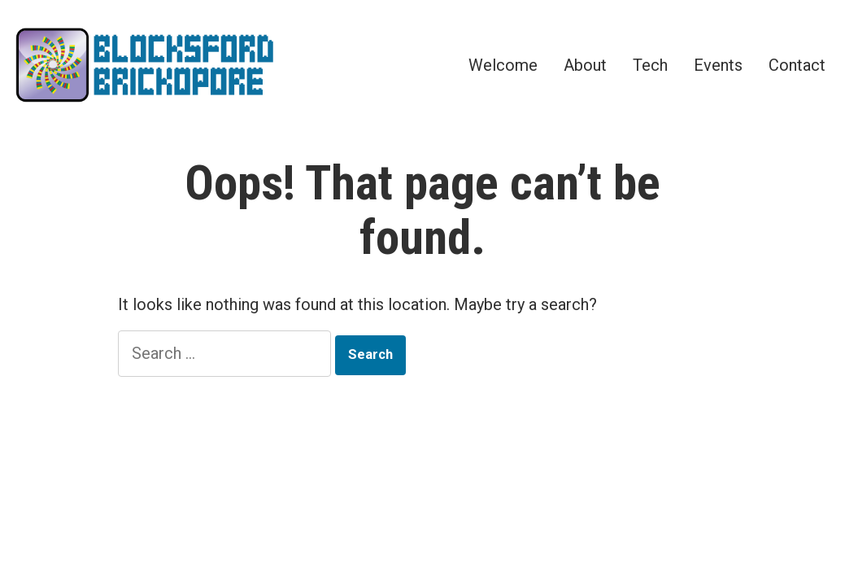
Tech (650, 65)
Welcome (503, 65)
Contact (797, 65)
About (585, 65)
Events (718, 65)
